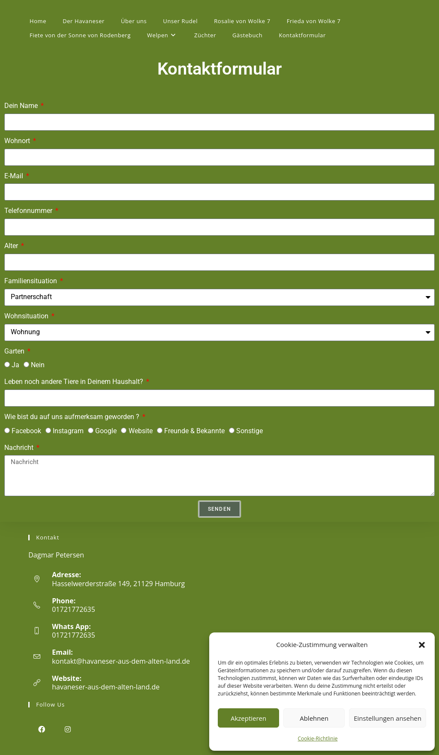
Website (141, 431)
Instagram (68, 431)
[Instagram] (67, 729)
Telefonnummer (29, 211)
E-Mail (14, 176)
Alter (12, 246)
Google (106, 431)
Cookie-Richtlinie (318, 738)
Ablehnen (314, 718)
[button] (422, 645)
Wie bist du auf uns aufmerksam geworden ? (72, 417)
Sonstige (249, 431)
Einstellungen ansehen (387, 718)
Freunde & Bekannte (194, 431)
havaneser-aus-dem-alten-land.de (105, 687)
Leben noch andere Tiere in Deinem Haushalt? (74, 382)
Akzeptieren (248, 718)
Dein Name (21, 106)
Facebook (26, 431)
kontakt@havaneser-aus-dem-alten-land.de (121, 661)
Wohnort (18, 141)
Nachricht (19, 447)
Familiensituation (31, 281)
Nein (38, 365)
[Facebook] (41, 729)
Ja (15, 365)
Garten (15, 351)
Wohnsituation (27, 316)
